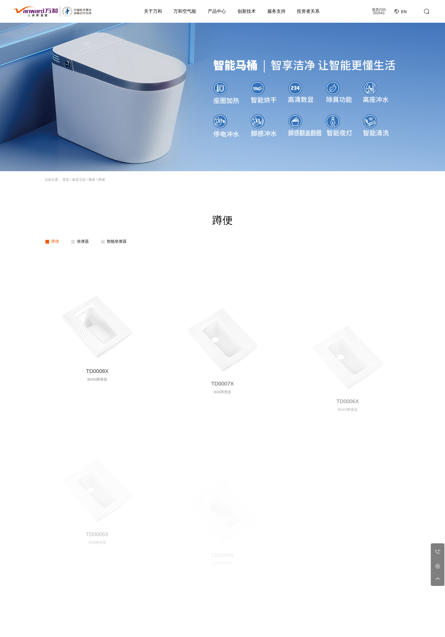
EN (400, 11)
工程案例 (330, 614)
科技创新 (262, 624)
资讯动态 (239, 614)
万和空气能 (184, 11)
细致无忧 (284, 624)
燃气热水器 (170, 624)
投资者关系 (308, 11)
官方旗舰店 (388, 624)
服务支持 (276, 11)
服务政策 (284, 630)
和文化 (118, 630)
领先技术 (262, 630)
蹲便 (101, 180)
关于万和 (153, 11)
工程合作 (330, 624)
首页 (65, 180)
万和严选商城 (390, 630)
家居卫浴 (79, 180)
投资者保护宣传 (359, 630)
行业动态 (239, 630)
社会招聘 (307, 630)
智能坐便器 (117, 241)
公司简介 (119, 624)
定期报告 (353, 624)
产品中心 (217, 11)
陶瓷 (92, 180)
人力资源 (307, 614)
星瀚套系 (169, 630)
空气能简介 (144, 624)
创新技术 (247, 11)
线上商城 (387, 614)
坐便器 (83, 241)
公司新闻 (239, 624)
